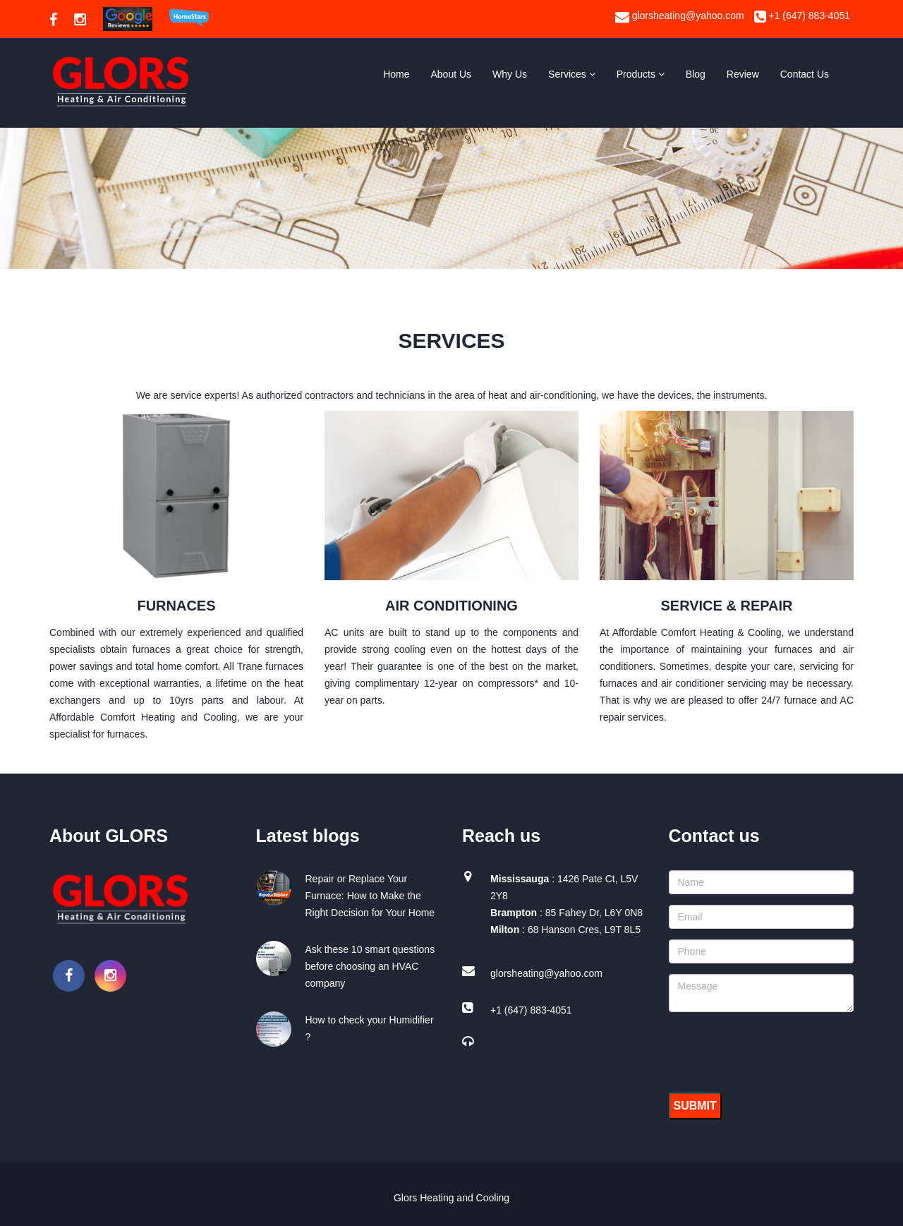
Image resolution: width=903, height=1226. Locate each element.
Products (641, 74)
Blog (695, 74)
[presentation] (776, 1050)
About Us (451, 74)
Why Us (509, 74)
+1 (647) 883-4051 (802, 15)
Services (571, 74)
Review (743, 74)
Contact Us (804, 74)
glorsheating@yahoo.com (679, 15)
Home (396, 74)
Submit (695, 1106)
